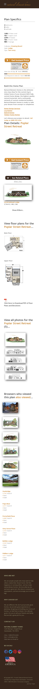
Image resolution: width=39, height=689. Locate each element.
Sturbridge (6, 491)
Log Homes (8, 111)
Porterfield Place (9, 516)
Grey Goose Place (9, 529)
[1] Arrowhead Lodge (11, 202)
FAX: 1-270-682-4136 (11, 637)
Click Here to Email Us (11, 639)
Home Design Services (12, 109)
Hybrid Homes (9, 113)
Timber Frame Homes (12, 115)
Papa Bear (6, 504)
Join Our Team (31, 684)
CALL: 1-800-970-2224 (11, 635)
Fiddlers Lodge (8, 553)
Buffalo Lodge (8, 541)
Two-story (12, 50)
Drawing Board (16, 46)
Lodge (10, 48)
